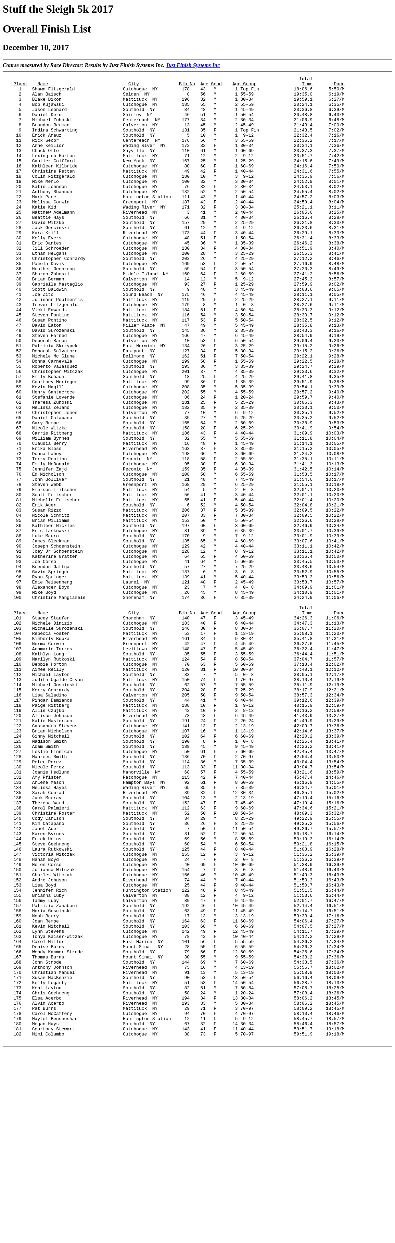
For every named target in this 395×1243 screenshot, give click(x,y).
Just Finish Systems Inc (193, 65)
